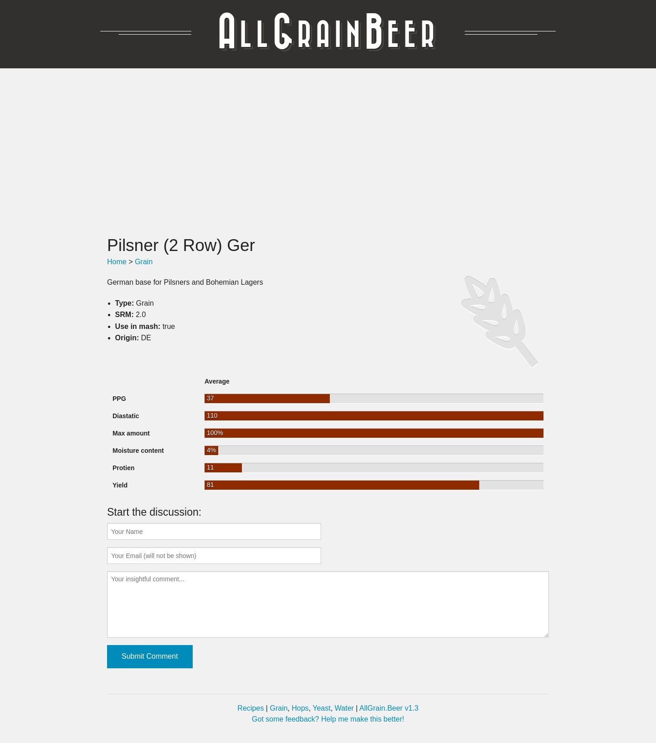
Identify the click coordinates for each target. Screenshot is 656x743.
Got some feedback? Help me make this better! (328, 719)
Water (344, 708)
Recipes (250, 708)
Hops (300, 708)
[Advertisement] (328, 151)
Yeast (321, 708)
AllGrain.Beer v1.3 (389, 708)
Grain (144, 262)
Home (117, 262)
